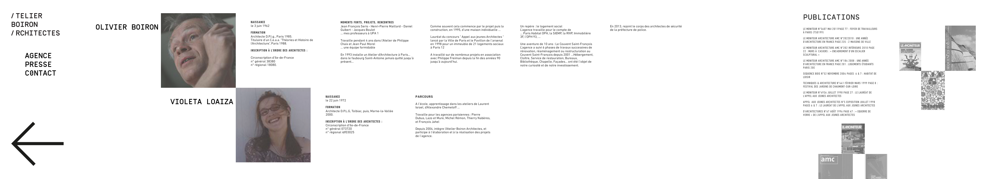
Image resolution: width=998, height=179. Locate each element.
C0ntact (40, 73)
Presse (38, 64)
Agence (38, 56)
